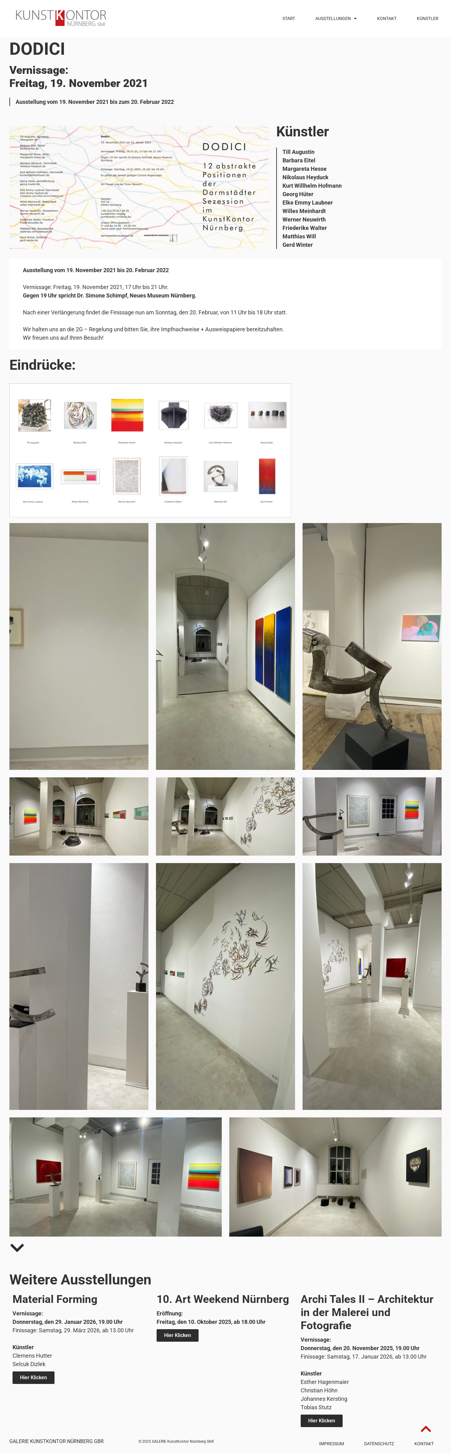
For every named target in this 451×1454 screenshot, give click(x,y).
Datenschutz (379, 1443)
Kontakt (387, 18)
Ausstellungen (336, 18)
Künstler (427, 18)
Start (289, 18)
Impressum (331, 1443)
